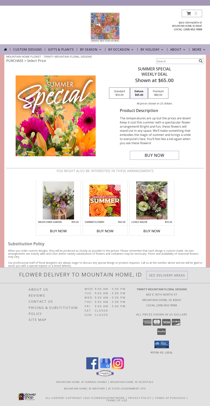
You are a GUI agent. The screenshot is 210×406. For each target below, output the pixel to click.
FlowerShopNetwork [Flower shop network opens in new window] (108, 397)
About (178, 49)
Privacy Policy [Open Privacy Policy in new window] (139, 397)
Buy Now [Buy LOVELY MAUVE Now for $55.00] (151, 231)
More (199, 49)
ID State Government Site (127, 388)
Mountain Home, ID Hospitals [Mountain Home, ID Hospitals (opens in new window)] (131, 381)
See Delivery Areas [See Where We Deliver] (167, 275)
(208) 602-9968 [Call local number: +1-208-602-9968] (192, 29)
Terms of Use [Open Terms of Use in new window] (116, 400)
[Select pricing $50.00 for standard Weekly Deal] (119, 93)
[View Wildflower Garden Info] (58, 200)
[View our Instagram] (118, 368)
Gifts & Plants (61, 49)
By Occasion (121, 49)
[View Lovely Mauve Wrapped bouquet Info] (151, 200)
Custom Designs (27, 49)
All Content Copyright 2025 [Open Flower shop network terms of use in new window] (68, 397)
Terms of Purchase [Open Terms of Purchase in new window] (170, 397)
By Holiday (152, 49)
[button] (192, 13)
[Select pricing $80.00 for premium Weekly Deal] (158, 93)
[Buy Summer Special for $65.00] (154, 155)
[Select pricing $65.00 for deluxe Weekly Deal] (139, 93)
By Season (91, 49)
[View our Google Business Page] (105, 368)
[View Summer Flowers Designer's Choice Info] (105, 200)
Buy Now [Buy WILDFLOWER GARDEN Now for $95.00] (58, 231)
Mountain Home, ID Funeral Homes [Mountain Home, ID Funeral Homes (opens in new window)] (82, 381)
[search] (201, 61)
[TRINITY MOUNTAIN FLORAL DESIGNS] (105, 27)
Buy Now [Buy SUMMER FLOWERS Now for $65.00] (105, 231)
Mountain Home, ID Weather (84, 388)
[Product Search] (177, 61)
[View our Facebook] (92, 368)
